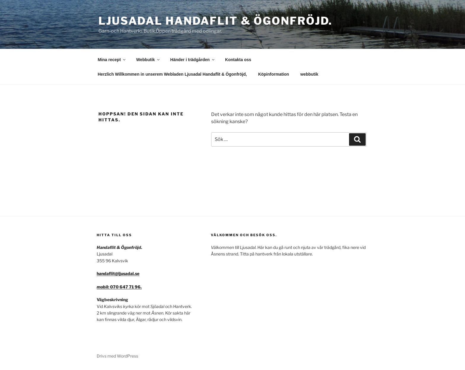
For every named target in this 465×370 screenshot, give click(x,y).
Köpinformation (273, 74)
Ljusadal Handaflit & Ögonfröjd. (215, 20)
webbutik (309, 74)
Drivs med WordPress (117, 355)
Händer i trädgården (192, 59)
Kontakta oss (238, 59)
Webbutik (148, 59)
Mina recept (112, 59)
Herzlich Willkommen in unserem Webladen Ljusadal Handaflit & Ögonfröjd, (172, 74)
